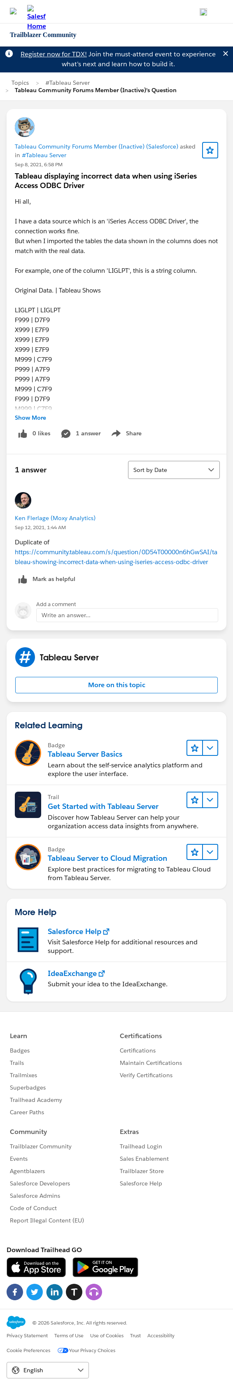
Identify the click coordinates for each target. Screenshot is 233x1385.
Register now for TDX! (54, 54)
